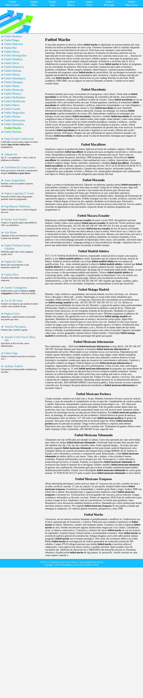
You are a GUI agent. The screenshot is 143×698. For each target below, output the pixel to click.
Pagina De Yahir (13, 261)
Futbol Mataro (12, 74)
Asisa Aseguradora (14, 180)
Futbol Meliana (12, 70)
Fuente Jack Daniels (15, 219)
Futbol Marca (11, 51)
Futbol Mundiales (14, 124)
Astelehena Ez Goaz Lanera (19, 167)
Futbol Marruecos (131, 3)
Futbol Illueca (71, 3)
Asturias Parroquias (15, 326)
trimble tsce (44, 562)
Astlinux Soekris (13, 366)
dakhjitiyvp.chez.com (74, 565)
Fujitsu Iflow (11, 274)
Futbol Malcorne (13, 44)
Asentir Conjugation (15, 287)
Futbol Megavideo (14, 112)
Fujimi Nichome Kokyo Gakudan (17, 247)
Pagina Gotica (12, 313)
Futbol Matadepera (14, 78)
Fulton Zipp (11, 353)
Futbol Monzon (12, 131)
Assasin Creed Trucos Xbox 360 (19, 339)
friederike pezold (58, 562)
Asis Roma (10, 232)
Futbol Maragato (13, 82)
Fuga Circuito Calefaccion (19, 138)
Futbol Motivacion (14, 120)
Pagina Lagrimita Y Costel (19, 193)
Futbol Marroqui (109, 3)
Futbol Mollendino (14, 97)
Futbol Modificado (14, 101)
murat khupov (72, 562)
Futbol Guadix (12, 108)
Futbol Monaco (12, 93)
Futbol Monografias (15, 55)
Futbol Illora (34, 3)
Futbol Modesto (13, 36)
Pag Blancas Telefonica (17, 206)
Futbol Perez (89, 3)
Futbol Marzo (12, 105)
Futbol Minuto (12, 116)
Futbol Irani (52, 3)
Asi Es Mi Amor (13, 300)
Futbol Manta (11, 85)
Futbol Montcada (13, 89)
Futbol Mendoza (13, 59)
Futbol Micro (11, 63)
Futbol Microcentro (12, 3)
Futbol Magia (11, 40)
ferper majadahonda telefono (91, 562)
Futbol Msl (10, 47)
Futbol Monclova (14, 66)
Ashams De (10, 154)
